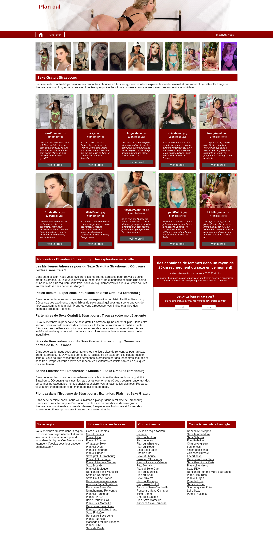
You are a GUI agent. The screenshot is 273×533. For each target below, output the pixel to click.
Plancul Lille (93, 525)
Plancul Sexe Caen (148, 468)
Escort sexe (194, 456)
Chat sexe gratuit (197, 443)
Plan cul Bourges (147, 481)
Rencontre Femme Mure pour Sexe (209, 471)
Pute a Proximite (197, 493)
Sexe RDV (193, 468)
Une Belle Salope (147, 496)
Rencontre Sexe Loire (99, 515)
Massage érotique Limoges (102, 521)
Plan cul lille (93, 437)
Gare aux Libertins (97, 431)
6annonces (194, 446)
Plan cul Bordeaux (97, 440)
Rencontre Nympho (199, 431)
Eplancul (141, 434)
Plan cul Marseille (147, 471)
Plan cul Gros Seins (98, 459)
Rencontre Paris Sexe (200, 459)
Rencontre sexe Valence (151, 462)
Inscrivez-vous (225, 34)
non (209, 307)
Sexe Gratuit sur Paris (200, 462)
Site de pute (143, 453)
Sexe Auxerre (144, 478)
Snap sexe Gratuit (147, 484)
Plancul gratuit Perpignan (101, 509)
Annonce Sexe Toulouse (151, 503)
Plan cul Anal (144, 474)
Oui (182, 307)
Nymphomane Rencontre (101, 490)
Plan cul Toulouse (97, 468)
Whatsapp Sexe (96, 443)
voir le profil (55, 164)
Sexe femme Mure (198, 434)
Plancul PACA (94, 496)
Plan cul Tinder (95, 453)
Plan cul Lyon (94, 446)
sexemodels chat (197, 449)
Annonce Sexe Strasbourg (102, 484)
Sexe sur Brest (196, 484)
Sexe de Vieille (95, 528)
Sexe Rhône (144, 493)
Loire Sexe (193, 490)
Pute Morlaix (144, 465)
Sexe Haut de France (99, 478)
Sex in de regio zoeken (150, 431)
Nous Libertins (95, 434)
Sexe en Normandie (98, 474)
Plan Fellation (195, 440)
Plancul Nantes (95, 518)
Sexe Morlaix (94, 465)
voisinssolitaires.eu (198, 453)
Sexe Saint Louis (146, 449)
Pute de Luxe (195, 481)
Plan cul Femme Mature (101, 462)
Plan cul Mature (146, 437)
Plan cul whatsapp (147, 443)
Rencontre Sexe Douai (100, 506)
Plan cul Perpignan (97, 493)
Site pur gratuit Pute (199, 487)
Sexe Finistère (95, 512)
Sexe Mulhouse (146, 456)
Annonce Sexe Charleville (152, 487)
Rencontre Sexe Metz (99, 487)
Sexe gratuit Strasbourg (100, 456)
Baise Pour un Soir (97, 500)
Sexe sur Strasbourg (149, 459)
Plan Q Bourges (197, 474)
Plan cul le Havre (197, 465)
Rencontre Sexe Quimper (152, 490)
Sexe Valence (195, 437)
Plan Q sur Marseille (98, 503)
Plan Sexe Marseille (148, 500)
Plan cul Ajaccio (146, 440)
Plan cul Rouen (145, 446)
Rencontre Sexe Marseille (102, 471)
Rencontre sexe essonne (101, 481)
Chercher (55, 34)
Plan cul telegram (97, 449)
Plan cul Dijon (195, 478)
